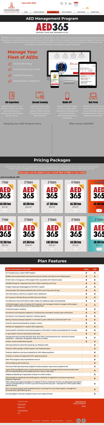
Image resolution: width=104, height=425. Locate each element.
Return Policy (36, 420)
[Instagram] (61, 3)
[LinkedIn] (70, 3)
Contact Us (69, 420)
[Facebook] (66, 3)
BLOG (84, 406)
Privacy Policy (45, 420)
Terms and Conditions (57, 420)
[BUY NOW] (5, 210)
